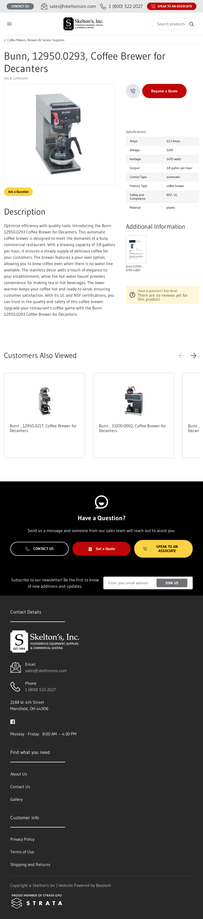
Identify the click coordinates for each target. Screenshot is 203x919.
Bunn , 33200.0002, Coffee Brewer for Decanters (132, 428)
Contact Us (20, 6)
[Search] (175, 24)
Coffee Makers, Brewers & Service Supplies (35, 40)
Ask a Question (18, 192)
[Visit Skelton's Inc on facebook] (12, 721)
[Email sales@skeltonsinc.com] (68, 6)
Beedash (103, 885)
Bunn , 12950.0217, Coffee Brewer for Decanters (43, 428)
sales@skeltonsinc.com (46, 670)
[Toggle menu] (9, 24)
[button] (193, 355)
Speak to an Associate (171, 6)
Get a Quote (101, 548)
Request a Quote (164, 91)
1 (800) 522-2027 (40, 689)
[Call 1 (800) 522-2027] (121, 6)
